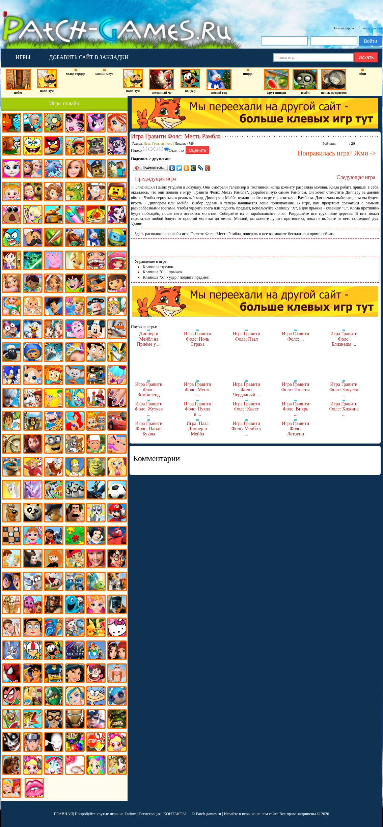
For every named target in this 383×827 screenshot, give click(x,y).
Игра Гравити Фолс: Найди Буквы (149, 428)
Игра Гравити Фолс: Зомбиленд (149, 389)
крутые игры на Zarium (116, 813)
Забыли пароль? (344, 28)
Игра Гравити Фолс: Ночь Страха (197, 339)
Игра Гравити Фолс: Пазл (246, 336)
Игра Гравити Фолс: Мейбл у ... (246, 428)
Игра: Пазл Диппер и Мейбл (198, 428)
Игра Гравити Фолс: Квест (246, 406)
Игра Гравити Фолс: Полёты (295, 387)
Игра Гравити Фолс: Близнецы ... (344, 339)
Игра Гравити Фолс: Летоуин (295, 428)
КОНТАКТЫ (174, 813)
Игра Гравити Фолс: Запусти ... (343, 389)
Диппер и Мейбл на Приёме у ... (149, 339)
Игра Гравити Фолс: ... (295, 336)
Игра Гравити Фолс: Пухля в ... (197, 409)
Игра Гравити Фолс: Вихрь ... (295, 409)
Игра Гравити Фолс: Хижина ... (343, 409)
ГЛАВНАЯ (63, 813)
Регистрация (372, 28)
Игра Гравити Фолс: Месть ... (197, 389)
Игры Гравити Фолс (158, 143)
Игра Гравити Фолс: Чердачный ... (246, 389)
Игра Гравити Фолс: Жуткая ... (149, 409)
